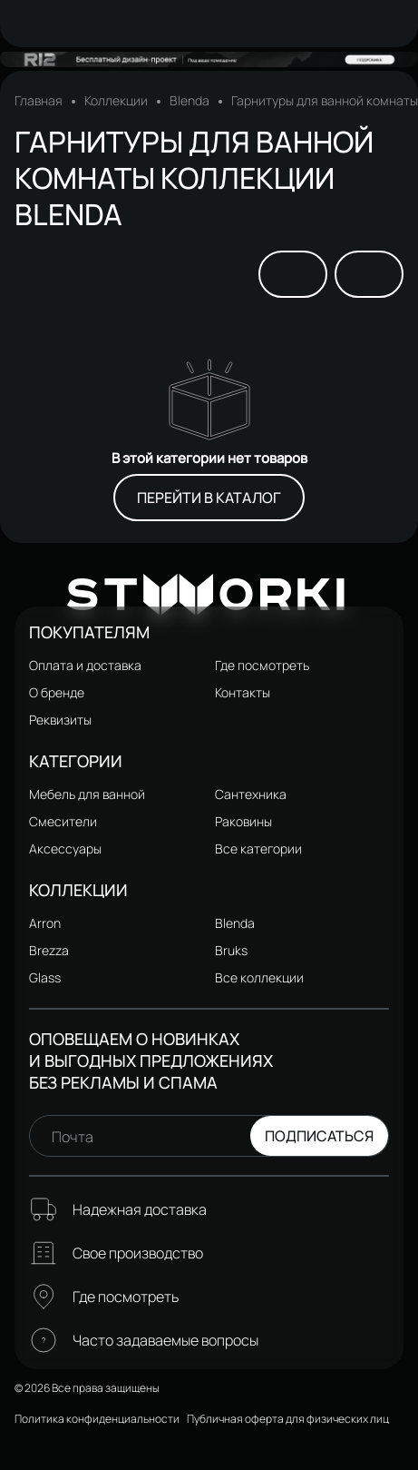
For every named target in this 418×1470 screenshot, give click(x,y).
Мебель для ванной (87, 794)
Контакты (242, 692)
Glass (45, 977)
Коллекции (116, 101)
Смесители (63, 821)
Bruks (231, 950)
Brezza (49, 950)
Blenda (189, 101)
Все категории (258, 848)
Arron (45, 923)
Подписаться (319, 1136)
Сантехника (251, 794)
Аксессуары (65, 848)
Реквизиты (60, 719)
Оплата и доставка (85, 665)
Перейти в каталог (209, 498)
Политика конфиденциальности (97, 1418)
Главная (39, 101)
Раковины (243, 821)
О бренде (56, 692)
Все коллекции (259, 977)
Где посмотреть (262, 665)
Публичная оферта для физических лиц (288, 1418)
